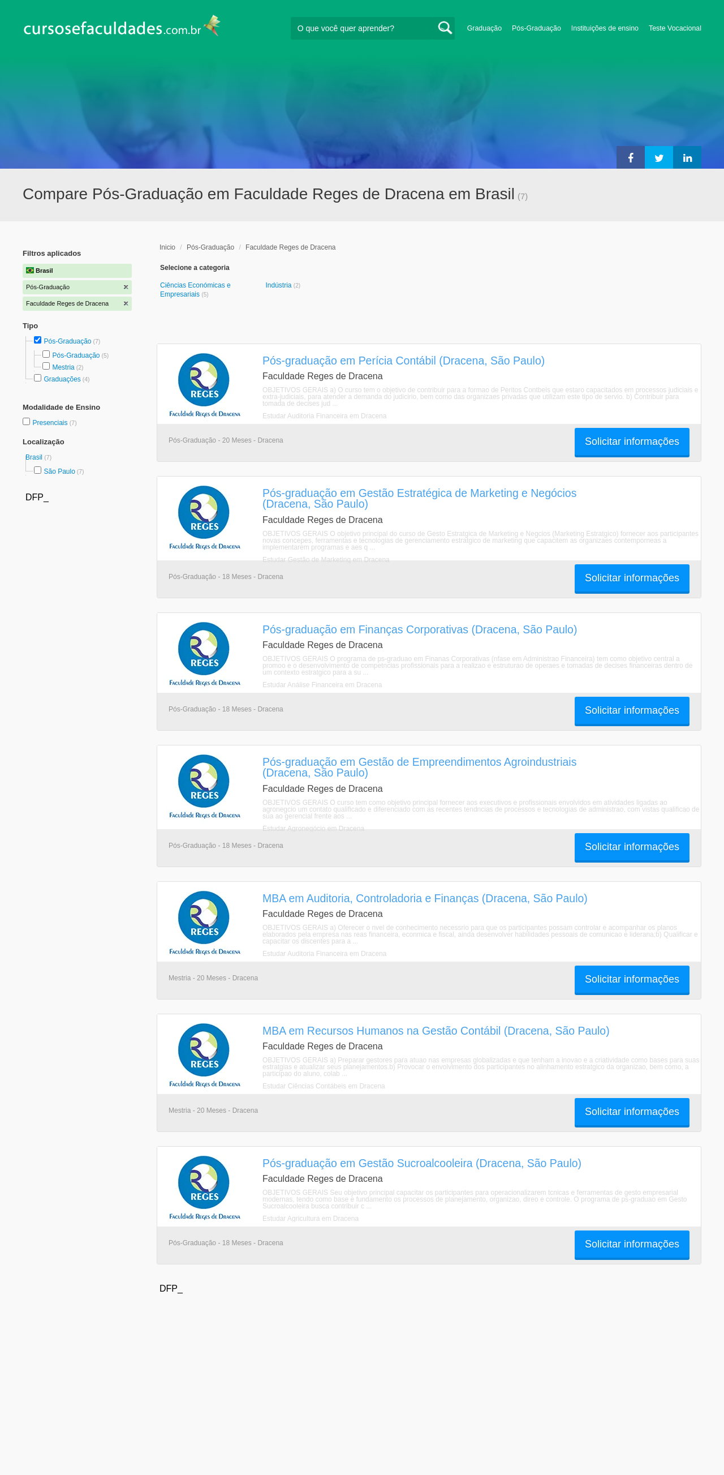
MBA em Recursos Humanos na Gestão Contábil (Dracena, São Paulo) (436, 1030)
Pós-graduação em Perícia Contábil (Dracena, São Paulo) (403, 360)
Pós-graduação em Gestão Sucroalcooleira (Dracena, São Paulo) (421, 1163)
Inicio (167, 247)
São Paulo (59, 471)
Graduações (62, 379)
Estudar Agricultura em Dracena (310, 1219)
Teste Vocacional (675, 28)
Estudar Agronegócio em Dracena (313, 829)
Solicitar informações (632, 441)
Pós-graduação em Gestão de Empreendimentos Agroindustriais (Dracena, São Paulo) (419, 767)
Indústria (279, 285)
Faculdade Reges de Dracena (290, 247)
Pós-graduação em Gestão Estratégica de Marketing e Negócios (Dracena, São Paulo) (419, 498)
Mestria (63, 367)
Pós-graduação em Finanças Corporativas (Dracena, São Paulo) (419, 629)
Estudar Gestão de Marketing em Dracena (326, 560)
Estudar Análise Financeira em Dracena (322, 685)
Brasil (34, 457)
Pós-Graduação (536, 28)
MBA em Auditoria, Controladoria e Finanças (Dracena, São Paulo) (425, 898)
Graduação (484, 28)
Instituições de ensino (605, 28)
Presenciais (50, 423)
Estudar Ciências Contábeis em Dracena (323, 1086)
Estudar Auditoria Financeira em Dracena (324, 416)
